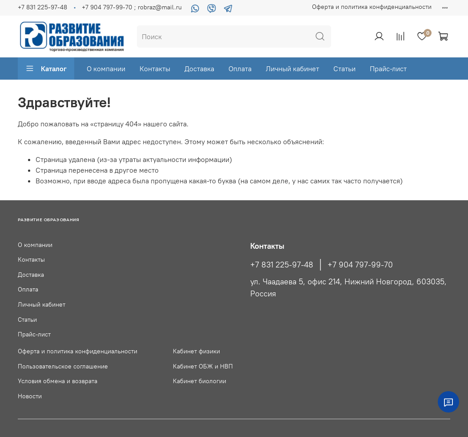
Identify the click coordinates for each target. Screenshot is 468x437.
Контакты (155, 68)
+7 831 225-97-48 (42, 7)
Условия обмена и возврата (57, 381)
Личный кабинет (292, 68)
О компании (106, 68)
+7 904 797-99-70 (360, 265)
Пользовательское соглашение (63, 366)
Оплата (240, 68)
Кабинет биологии (199, 381)
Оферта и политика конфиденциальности (372, 7)
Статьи (344, 68)
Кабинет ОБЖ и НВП (203, 366)
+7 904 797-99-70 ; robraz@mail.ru (132, 7)
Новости (30, 396)
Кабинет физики (196, 351)
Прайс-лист (388, 68)
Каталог (46, 68)
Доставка (199, 68)
